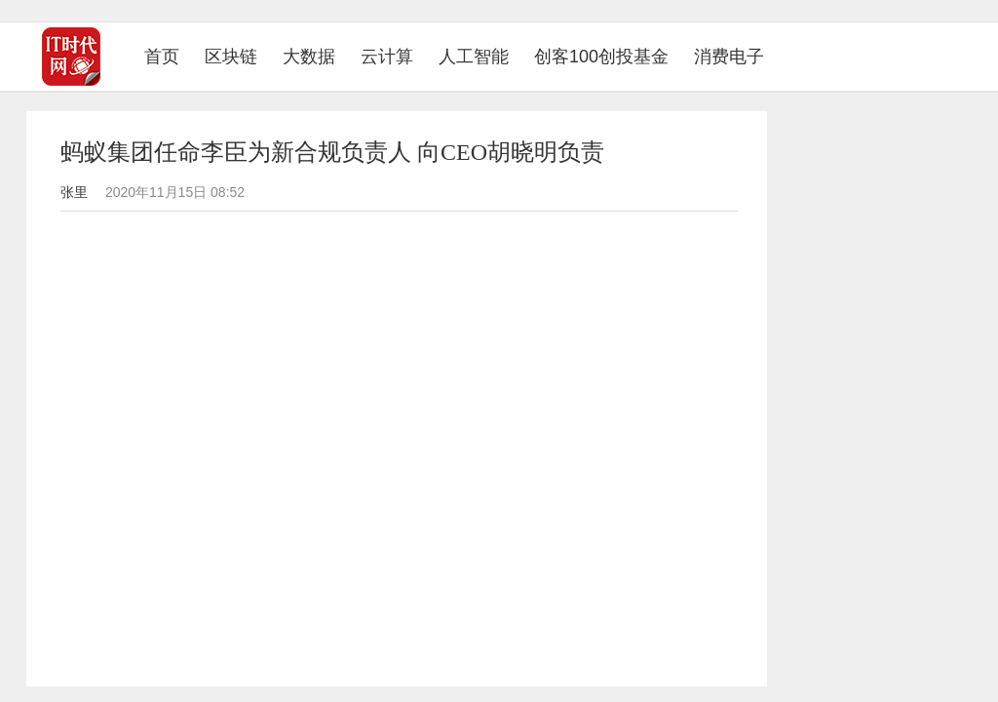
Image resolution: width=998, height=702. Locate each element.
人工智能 (474, 56)
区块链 (231, 56)
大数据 (309, 56)
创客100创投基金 (601, 56)
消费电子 (729, 56)
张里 (74, 192)
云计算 (387, 56)
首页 (168, 56)
